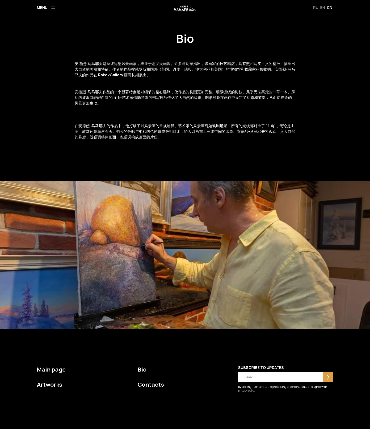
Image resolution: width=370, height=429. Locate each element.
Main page (51, 369)
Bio (142, 369)
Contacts (151, 384)
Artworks (49, 384)
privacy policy (246, 391)
